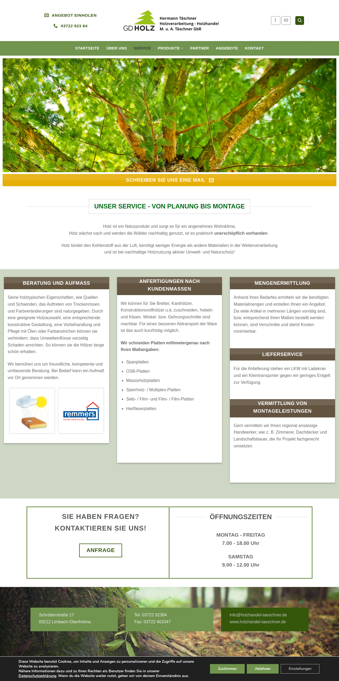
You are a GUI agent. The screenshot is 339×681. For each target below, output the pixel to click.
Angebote (227, 48)
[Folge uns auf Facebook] (275, 20)
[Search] (299, 20)
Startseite (87, 48)
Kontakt (254, 48)
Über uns (116, 48)
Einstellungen (300, 668)
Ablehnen (263, 668)
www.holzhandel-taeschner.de (258, 622)
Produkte (171, 48)
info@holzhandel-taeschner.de (258, 615)
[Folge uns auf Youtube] (286, 20)
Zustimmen (227, 668)
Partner (199, 48)
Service (142, 48)
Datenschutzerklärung (37, 675)
